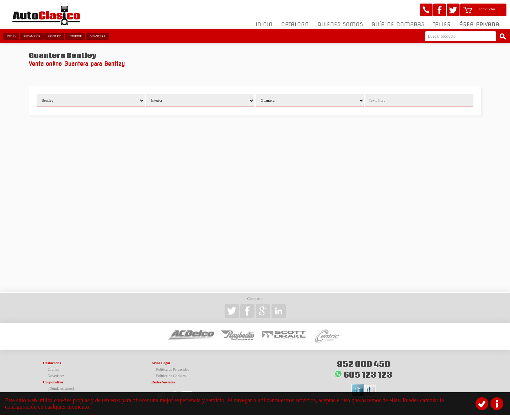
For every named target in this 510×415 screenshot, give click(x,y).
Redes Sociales (163, 382)
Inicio (264, 24)
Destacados (52, 363)
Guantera (97, 36)
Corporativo (53, 382)
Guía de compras (397, 24)
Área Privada (479, 24)
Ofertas (53, 369)
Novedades (56, 376)
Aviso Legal (160, 363)
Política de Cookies (171, 376)
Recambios (31, 36)
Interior (75, 36)
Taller (442, 24)
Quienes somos (340, 24)
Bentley (54, 36)
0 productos (486, 9)
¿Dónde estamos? (61, 388)
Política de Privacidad (172, 369)
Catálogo (295, 24)
